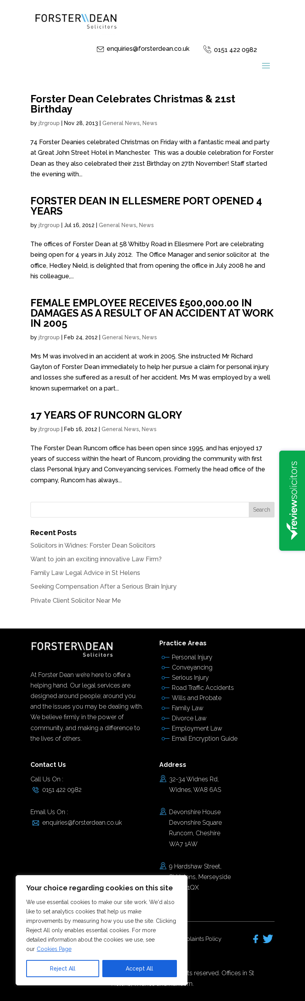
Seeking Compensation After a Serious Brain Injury (103, 586)
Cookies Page (54, 949)
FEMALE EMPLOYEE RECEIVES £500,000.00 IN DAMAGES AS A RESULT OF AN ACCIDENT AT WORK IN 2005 (151, 313)
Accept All (139, 968)
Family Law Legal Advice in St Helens (85, 573)
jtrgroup (49, 123)
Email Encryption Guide (204, 738)
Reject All (62, 968)
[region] (101, 930)
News (150, 123)
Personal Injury (192, 657)
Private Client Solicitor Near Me (75, 600)
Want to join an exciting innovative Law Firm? (96, 559)
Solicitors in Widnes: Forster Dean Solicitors (92, 545)
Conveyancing (192, 667)
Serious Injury (190, 677)
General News (121, 123)
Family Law (187, 708)
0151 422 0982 (235, 50)
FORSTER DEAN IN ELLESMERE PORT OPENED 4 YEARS (146, 206)
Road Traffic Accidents (203, 687)
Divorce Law (189, 718)
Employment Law (197, 728)
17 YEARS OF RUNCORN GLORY (106, 415)
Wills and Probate (196, 698)
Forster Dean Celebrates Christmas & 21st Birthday (132, 104)
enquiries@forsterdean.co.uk (148, 48)
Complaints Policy (197, 938)
